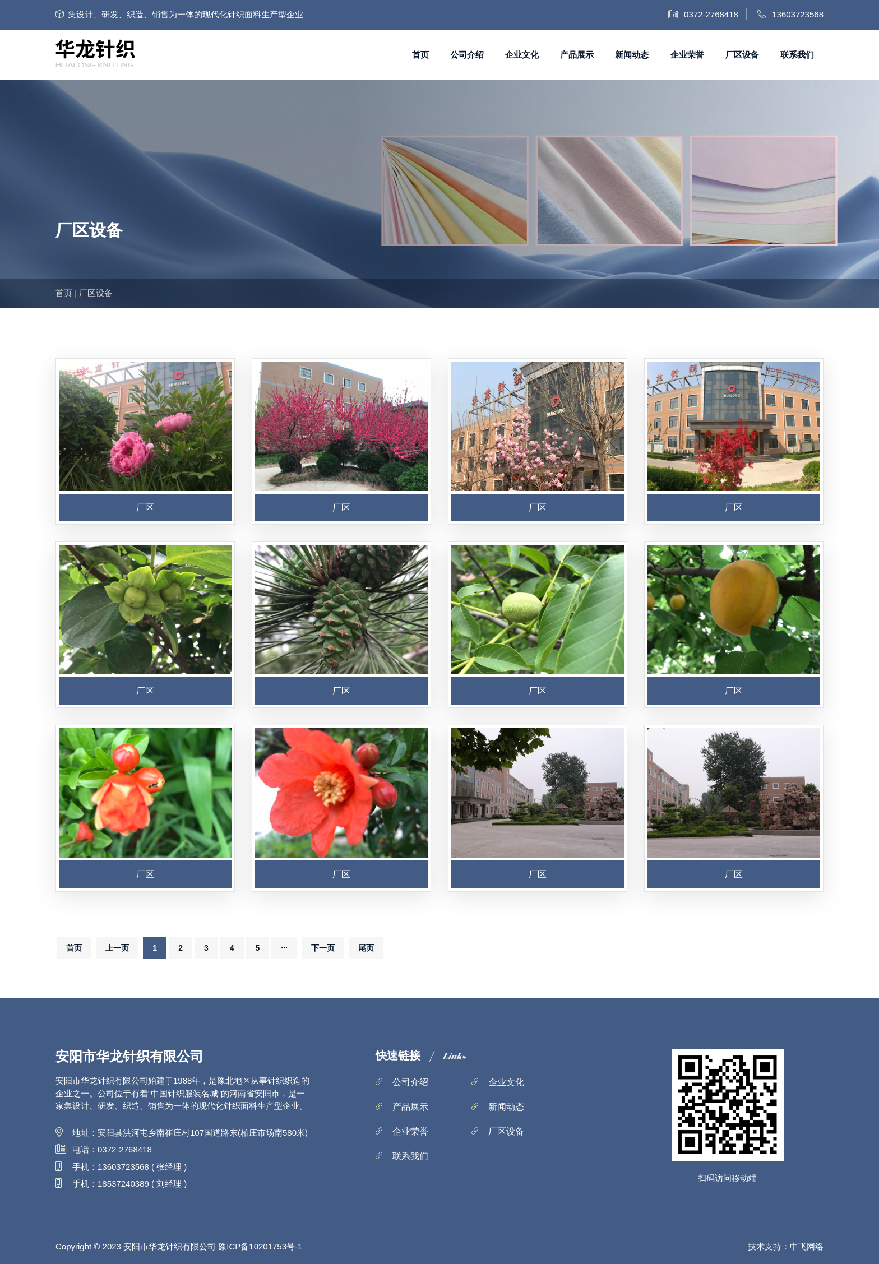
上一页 (117, 947)
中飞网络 (807, 1246)
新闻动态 (632, 54)
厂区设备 (742, 54)
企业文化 (522, 54)
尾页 (366, 947)
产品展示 (577, 54)
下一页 (323, 947)
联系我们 (797, 54)
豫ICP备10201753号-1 (260, 1246)
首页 (420, 54)
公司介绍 (467, 54)
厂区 (145, 507)
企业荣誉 (687, 54)
